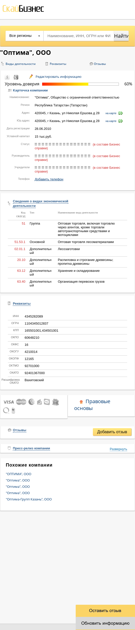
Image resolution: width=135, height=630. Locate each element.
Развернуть (118, 449)
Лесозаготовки (69, 249)
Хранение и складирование (79, 271)
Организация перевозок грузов (81, 281)
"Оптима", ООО (18, 480)
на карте (110, 113)
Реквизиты (58, 64)
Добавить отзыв (112, 432)
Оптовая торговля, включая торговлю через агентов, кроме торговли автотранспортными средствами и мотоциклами (86, 229)
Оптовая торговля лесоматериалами (86, 242)
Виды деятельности (21, 64)
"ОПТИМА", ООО (18, 474)
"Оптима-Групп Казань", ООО (29, 499)
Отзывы (100, 64)
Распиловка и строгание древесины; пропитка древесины (85, 261)
